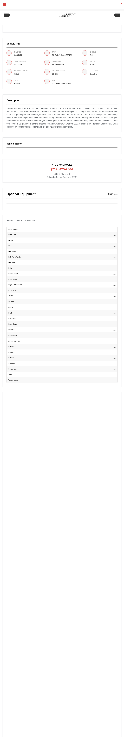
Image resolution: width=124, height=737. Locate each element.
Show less (113, 194)
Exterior (10, 221)
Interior (19, 221)
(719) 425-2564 (62, 169)
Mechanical (30, 221)
